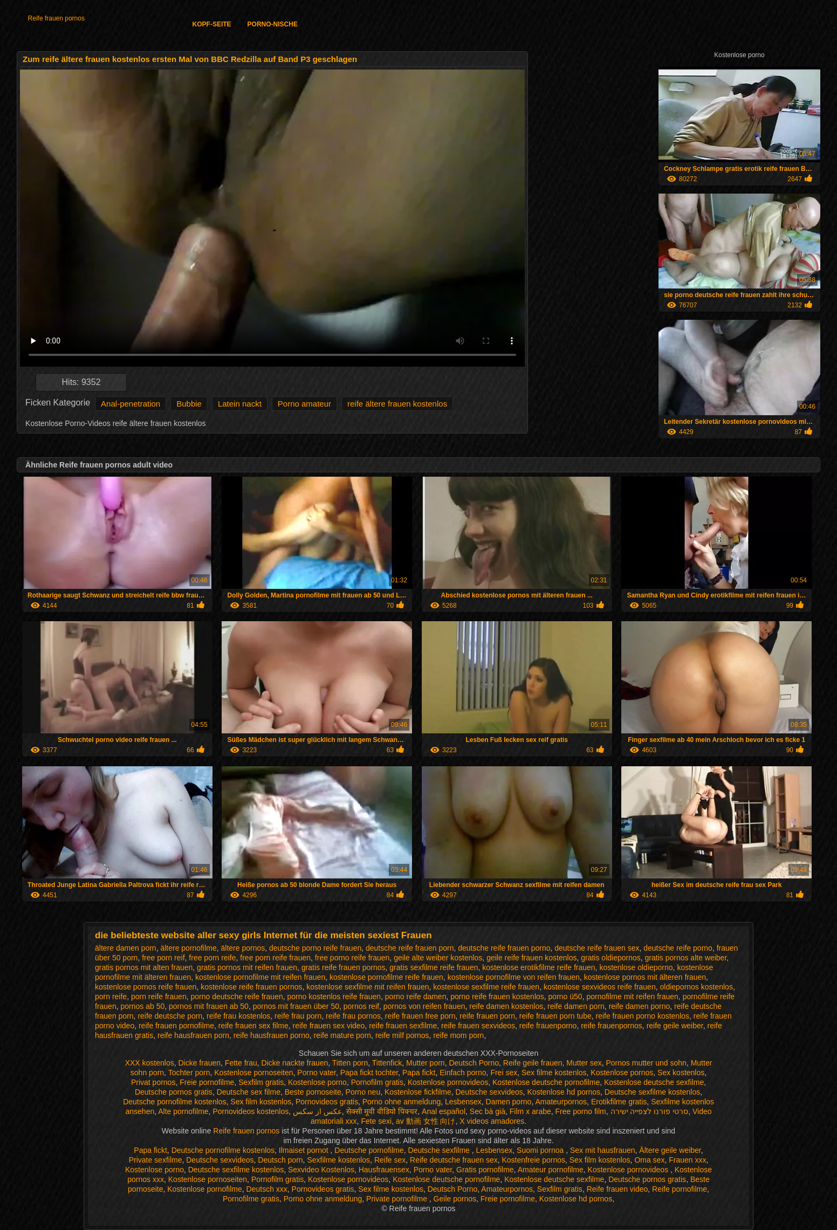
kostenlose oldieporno (636, 967)
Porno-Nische (273, 24)
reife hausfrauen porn (193, 1035)
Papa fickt (418, 1072)
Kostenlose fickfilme (418, 1092)
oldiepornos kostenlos (696, 986)
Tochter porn (189, 1072)
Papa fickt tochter (369, 1072)
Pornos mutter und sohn (646, 1063)
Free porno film (580, 1111)
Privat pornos (153, 1082)
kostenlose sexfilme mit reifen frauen (367, 986)
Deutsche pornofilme (368, 1150)
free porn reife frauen (275, 957)
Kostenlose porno (317, 1082)
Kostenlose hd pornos (563, 1092)
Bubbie (189, 403)
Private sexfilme (155, 1160)
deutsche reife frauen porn (410, 948)
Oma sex (649, 1160)
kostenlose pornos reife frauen (145, 986)
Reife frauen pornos (56, 18)
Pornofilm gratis (377, 1082)
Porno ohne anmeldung (401, 1101)
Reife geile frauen (532, 1063)
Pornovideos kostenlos (250, 1111)
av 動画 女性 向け (425, 1121)
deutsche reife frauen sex (596, 948)
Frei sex (503, 1072)
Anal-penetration (130, 403)
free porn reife (212, 957)
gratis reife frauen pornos (343, 967)
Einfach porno (463, 1072)
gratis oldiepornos (611, 957)
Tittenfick (387, 1063)
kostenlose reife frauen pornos (251, 986)
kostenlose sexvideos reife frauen (600, 986)
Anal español (443, 1111)
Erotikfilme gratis (619, 1101)
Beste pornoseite (313, 1092)
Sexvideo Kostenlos (321, 1169)
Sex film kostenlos (260, 1101)
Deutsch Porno (474, 1063)
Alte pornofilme (183, 1111)
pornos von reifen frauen (424, 1006)
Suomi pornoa (541, 1150)
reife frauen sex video (329, 1025)
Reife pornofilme (679, 1189)
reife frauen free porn (420, 1016)
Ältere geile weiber (670, 1150)
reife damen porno (639, 1006)
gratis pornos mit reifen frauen (247, 967)
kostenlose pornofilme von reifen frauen (514, 977)
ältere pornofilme (188, 948)
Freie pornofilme (207, 1082)
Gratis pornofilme (485, 1169)
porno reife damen (416, 996)
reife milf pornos (402, 1035)
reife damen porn (576, 1006)
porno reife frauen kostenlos (497, 996)
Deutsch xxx (266, 1189)
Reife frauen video (617, 1189)
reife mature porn (343, 1035)
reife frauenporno (548, 1025)
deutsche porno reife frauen (315, 948)
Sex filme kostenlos (554, 1072)
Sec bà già (487, 1111)
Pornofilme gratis (251, 1198)
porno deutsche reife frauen (236, 996)
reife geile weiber (675, 1025)
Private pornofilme (397, 1198)
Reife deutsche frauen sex (454, 1160)
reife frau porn (298, 1016)
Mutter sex (583, 1063)
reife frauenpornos (611, 1025)
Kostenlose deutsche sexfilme (654, 1082)
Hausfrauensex (384, 1169)
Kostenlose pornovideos (448, 1082)
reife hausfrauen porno (272, 1035)
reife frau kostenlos (238, 1016)
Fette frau (241, 1063)
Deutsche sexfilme (440, 1150)
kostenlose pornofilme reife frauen (386, 977)
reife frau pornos (353, 1016)
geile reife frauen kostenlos (531, 957)
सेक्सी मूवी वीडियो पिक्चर (382, 1111)
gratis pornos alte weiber (686, 957)
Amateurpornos (561, 1101)
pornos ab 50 (142, 1006)
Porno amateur (304, 403)
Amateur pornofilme (551, 1169)
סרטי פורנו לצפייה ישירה (649, 1111)
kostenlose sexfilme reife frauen (486, 986)
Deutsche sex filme (248, 1092)
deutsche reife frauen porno (504, 948)
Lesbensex (463, 1101)
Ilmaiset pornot (305, 1150)
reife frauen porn (487, 1016)
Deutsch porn (280, 1160)
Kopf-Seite (212, 24)
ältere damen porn (125, 948)
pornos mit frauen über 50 (296, 1006)
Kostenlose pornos (622, 1072)
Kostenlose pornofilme (204, 1189)
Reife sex (390, 1160)
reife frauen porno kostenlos (643, 1016)
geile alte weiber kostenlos (438, 957)
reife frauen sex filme (253, 1025)
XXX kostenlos (149, 1063)
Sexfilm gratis (261, 1082)
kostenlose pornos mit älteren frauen (645, 977)
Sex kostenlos (680, 1072)
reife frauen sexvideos (478, 1025)
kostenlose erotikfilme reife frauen (538, 967)
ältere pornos (243, 948)
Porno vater (316, 1072)
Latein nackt (240, 403)
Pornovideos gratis (327, 1101)
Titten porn (350, 1063)
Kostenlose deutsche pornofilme (546, 1082)
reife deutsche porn (170, 1016)
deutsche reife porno (677, 948)
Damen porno (509, 1101)
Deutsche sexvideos (489, 1092)
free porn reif (163, 957)
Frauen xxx (687, 1160)
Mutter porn (425, 1063)
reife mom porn (458, 1035)
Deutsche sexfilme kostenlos (652, 1092)
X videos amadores (491, 1121)
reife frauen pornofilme (176, 1025)
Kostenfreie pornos (533, 1160)
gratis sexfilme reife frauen (433, 967)
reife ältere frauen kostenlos (397, 403)
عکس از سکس (317, 1111)
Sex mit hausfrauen (602, 1150)
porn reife (111, 996)
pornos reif (361, 1006)
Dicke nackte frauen (295, 1063)
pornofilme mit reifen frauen (632, 996)
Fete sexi (376, 1121)
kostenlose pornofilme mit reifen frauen (260, 977)
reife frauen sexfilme (403, 1025)
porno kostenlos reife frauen (334, 996)
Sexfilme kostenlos (338, 1160)
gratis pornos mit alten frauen (144, 967)
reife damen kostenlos (506, 1006)
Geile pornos (455, 1198)
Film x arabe (530, 1111)
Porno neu (363, 1092)
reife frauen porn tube (555, 1016)
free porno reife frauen (352, 957)
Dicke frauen (199, 1063)
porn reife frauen (159, 996)
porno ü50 (565, 996)
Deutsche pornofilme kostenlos (174, 1101)
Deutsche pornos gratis (173, 1092)
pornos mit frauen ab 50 (209, 1006)
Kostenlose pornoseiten (253, 1072)
